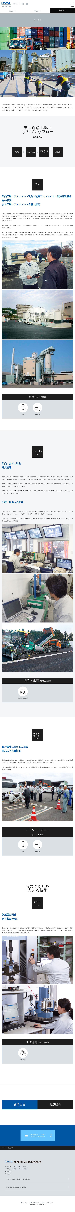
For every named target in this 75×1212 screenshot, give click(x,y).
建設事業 (20, 1104)
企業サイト (12, 11)
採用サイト (62, 10)
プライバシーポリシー (47, 1202)
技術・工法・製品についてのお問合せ (16, 1187)
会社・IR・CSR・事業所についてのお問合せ (18, 1179)
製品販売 (55, 1104)
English (8, 1174)
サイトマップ (24, 1202)
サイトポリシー (35, 1202)
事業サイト (37, 11)
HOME (3, 1147)
